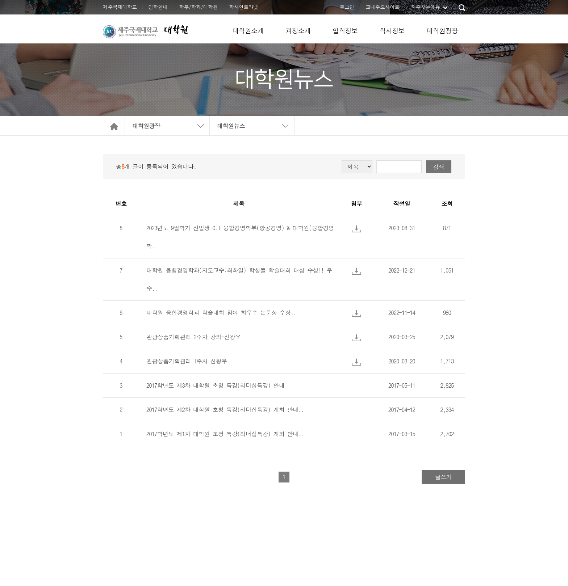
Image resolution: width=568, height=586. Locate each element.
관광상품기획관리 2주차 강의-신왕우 (193, 337)
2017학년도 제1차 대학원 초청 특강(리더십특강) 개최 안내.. (225, 434)
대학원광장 (442, 30)
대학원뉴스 (231, 126)
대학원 (176, 29)
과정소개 (298, 30)
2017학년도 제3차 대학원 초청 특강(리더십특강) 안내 (215, 385)
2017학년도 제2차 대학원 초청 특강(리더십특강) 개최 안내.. (225, 409)
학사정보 (392, 30)
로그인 (346, 6)
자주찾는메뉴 (425, 6)
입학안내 (158, 6)
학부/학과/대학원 (198, 6)
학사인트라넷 (243, 6)
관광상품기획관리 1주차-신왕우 (186, 361)
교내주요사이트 (383, 6)
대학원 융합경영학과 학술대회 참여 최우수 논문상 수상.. (221, 312)
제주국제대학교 (120, 6)
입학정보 (345, 30)
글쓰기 (443, 477)
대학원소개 (248, 30)
